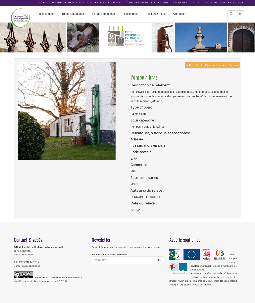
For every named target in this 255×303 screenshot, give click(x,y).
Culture (196, 3)
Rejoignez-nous (156, 13)
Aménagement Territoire (155, 3)
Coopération (210, 3)
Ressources (131, 13)
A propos (179, 13)
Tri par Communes (104, 13)
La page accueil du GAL (231, 3)
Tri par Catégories (74, 13)
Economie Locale (180, 3)
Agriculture (83, 3)
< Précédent (194, 65)
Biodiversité (120, 3)
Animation (133, 3)
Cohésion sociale (101, 3)
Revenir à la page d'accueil (221, 65)
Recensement (46, 13)
